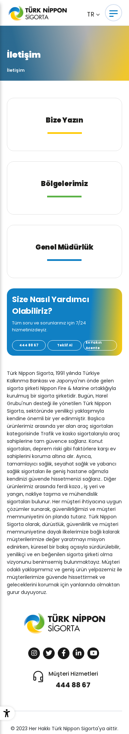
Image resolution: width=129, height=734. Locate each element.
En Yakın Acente (93, 345)
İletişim (16, 70)
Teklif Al (64, 345)
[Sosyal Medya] (34, 653)
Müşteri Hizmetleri (73, 680)
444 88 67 (29, 345)
